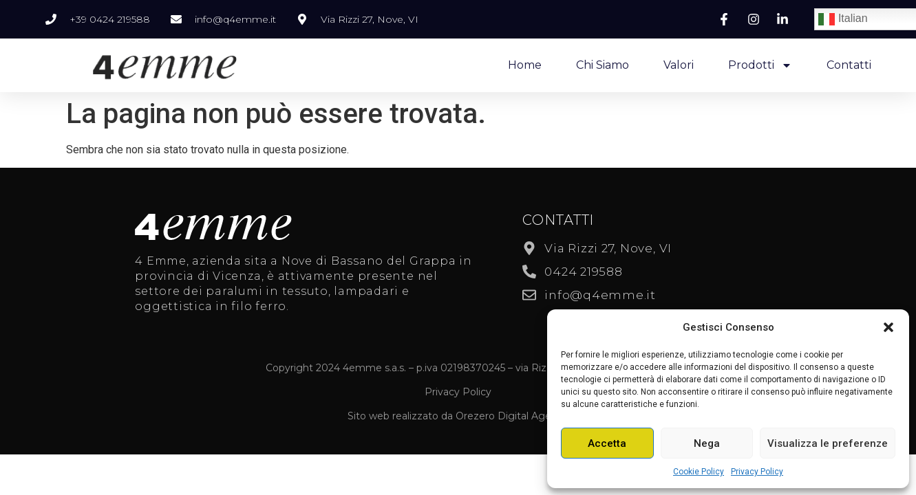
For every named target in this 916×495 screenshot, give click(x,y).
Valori (678, 65)
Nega (707, 443)
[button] (888, 327)
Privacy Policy (757, 471)
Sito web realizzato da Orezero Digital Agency (458, 416)
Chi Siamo (602, 65)
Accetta (607, 443)
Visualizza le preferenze (827, 443)
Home (525, 65)
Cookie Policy (698, 471)
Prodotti (760, 65)
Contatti (849, 65)
